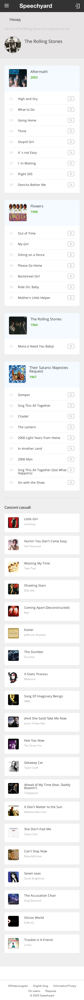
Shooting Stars (35, 585)
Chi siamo (34, 991)
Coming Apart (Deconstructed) (46, 607)
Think (22, 131)
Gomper (24, 395)
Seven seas (32, 873)
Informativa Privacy (64, 985)
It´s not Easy (27, 152)
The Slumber (33, 652)
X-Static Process (36, 674)
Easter (29, 630)
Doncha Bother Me (32, 185)
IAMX (27, 701)
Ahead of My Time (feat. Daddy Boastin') (47, 786)
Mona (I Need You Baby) (36, 346)
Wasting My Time (37, 563)
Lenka (27, 945)
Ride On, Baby (28, 287)
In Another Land (30, 448)
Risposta (50, 991)
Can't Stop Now (35, 851)
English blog (40, 985)
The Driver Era (33, 745)
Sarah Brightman (34, 878)
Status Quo (31, 834)
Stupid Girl (26, 142)
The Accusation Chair (40, 895)
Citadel (23, 416)
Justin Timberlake (34, 723)
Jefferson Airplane (35, 635)
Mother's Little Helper (34, 298)
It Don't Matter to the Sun (43, 807)
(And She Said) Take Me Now (45, 718)
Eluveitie (29, 657)
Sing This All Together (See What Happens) (42, 471)
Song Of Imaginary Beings (43, 696)
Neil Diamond (32, 546)
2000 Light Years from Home (39, 438)
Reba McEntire (33, 856)
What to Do (26, 109)
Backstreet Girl (29, 276)
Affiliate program (18, 985)
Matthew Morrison (35, 812)
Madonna (29, 679)
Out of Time (27, 233)
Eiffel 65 (29, 923)
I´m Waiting (27, 163)
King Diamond (32, 900)
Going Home (27, 120)
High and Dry (28, 99)
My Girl (23, 244)
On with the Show (31, 482)
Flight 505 (25, 174)
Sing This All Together (34, 405)
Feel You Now (34, 740)
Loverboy (30, 524)
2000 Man (25, 459)
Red (26, 613)
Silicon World (34, 917)
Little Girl (31, 519)
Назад (15, 19)
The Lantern (27, 427)
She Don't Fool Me (37, 829)
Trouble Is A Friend (38, 940)
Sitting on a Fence (31, 255)
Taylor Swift (31, 768)
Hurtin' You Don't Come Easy (45, 541)
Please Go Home (30, 265)
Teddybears (31, 793)
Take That (30, 568)
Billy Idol (29, 590)
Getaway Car (33, 762)
